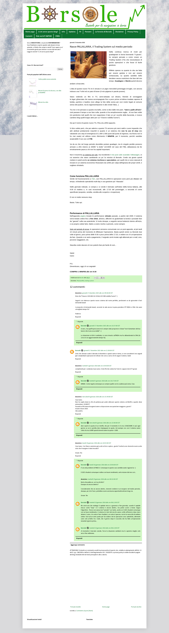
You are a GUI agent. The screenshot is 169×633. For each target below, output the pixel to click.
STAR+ (57, 36)
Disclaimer (119, 32)
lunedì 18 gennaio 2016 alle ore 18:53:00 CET (96, 443)
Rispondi (78, 317)
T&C (93, 179)
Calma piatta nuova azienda (47, 79)
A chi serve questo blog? (48, 32)
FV (80, 32)
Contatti (29, 36)
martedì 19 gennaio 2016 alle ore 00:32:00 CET (103, 479)
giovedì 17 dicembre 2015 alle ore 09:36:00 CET (97, 293)
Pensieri (88, 32)
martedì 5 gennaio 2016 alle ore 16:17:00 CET (104, 381)
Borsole (83, 326)
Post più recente (75, 607)
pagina (83, 216)
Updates (72, 32)
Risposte (80, 322)
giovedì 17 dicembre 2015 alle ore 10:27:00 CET (104, 326)
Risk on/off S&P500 (44, 36)
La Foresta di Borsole (103, 32)
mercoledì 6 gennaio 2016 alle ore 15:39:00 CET (97, 397)
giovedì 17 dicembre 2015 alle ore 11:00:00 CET (99, 350)
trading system (89, 280)
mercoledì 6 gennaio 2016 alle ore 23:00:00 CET (104, 423)
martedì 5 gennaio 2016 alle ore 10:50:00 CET (96, 366)
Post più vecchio (136, 607)
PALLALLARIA (80, 280)
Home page (30, 32)
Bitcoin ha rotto (43, 102)
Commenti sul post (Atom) (84, 611)
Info (63, 32)
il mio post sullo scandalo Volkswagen (125, 155)
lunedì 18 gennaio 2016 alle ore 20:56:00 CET (103, 465)
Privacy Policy (133, 32)
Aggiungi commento (78, 545)
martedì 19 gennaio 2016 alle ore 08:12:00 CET (104, 502)
